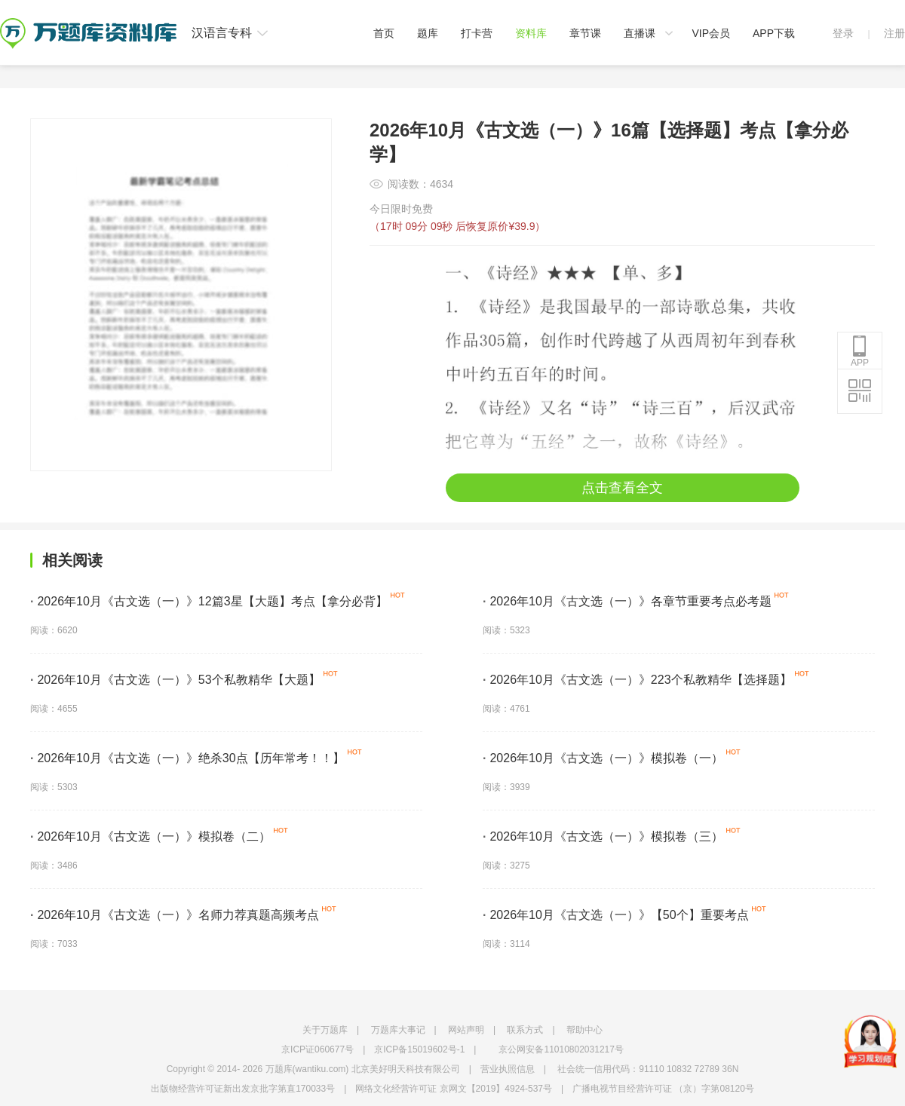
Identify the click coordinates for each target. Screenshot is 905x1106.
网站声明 (466, 1030)
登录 (843, 33)
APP (859, 351)
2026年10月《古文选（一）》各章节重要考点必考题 (627, 601)
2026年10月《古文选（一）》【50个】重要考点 (616, 914)
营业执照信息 (507, 1069)
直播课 (639, 33)
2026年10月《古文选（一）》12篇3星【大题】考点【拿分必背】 (209, 601)
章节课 (585, 33)
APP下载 (774, 33)
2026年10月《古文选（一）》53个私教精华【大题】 (175, 679)
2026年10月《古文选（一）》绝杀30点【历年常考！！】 (187, 758)
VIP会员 (711, 33)
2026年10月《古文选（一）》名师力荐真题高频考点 (174, 914)
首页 (383, 33)
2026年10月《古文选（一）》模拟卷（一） (603, 758)
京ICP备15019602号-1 (419, 1049)
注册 (894, 33)
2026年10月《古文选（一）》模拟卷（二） (150, 836)
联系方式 (525, 1030)
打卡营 (476, 33)
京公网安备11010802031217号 (561, 1049)
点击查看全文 (622, 487)
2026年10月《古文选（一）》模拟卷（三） (603, 836)
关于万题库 (325, 1030)
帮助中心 (584, 1030)
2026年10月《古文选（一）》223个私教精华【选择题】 (637, 679)
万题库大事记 (398, 1030)
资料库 (531, 33)
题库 (427, 33)
